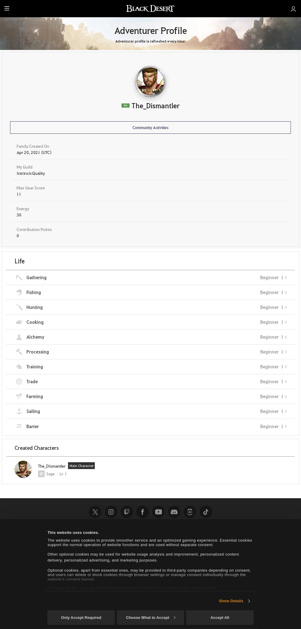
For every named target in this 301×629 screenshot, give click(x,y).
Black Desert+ (190, 512)
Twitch (127, 512)
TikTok (206, 512)
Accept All (219, 617)
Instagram (111, 512)
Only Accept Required (81, 617)
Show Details (231, 601)
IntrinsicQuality (31, 173)
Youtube (158, 512)
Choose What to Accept (150, 617)
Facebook (142, 512)
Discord (174, 512)
